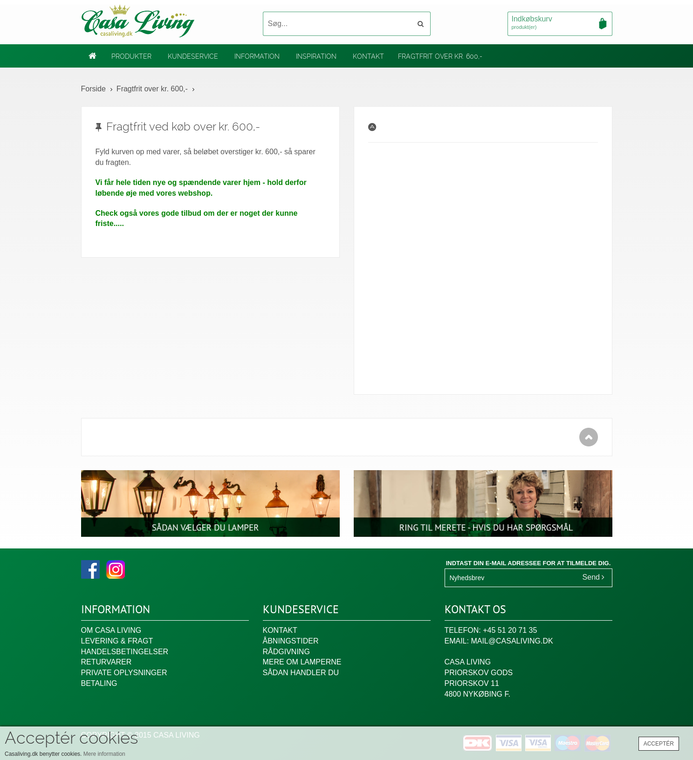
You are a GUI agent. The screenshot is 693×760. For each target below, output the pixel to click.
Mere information (104, 754)
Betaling (99, 683)
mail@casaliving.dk (512, 641)
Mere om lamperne (302, 662)
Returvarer (106, 662)
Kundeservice (193, 56)
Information (257, 56)
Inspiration (316, 56)
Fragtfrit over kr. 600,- (440, 56)
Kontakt (368, 56)
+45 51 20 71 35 (510, 630)
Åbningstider (291, 641)
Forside (93, 89)
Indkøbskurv (560, 23)
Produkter (131, 56)
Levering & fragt (117, 641)
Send (594, 577)
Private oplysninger (124, 673)
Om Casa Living (111, 630)
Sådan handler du (301, 673)
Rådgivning (286, 652)
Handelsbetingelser (125, 652)
